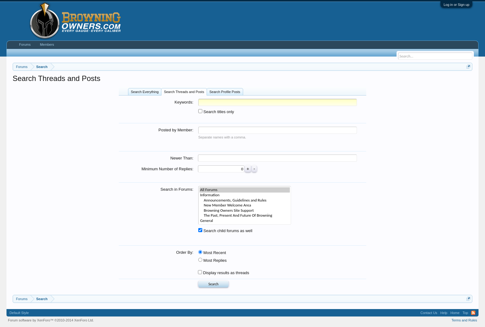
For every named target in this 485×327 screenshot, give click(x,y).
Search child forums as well (225, 230)
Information (245, 195)
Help (444, 313)
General (245, 220)
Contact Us (428, 313)
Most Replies (212, 260)
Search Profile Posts (224, 92)
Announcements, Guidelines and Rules (245, 200)
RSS (473, 313)
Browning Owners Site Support (245, 210)
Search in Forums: (177, 189)
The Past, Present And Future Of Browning (245, 215)
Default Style (19, 313)
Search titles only (216, 111)
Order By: (184, 252)
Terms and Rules (464, 320)
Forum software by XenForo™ (51, 320)
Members (47, 44)
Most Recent (212, 252)
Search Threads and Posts (184, 92)
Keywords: (183, 102)
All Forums (245, 190)
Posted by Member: (175, 130)
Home (454, 313)
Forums (25, 44)
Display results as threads (223, 272)
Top (465, 313)
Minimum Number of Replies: (167, 169)
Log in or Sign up (456, 4)
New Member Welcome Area (245, 205)
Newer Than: (181, 158)
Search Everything (145, 92)
